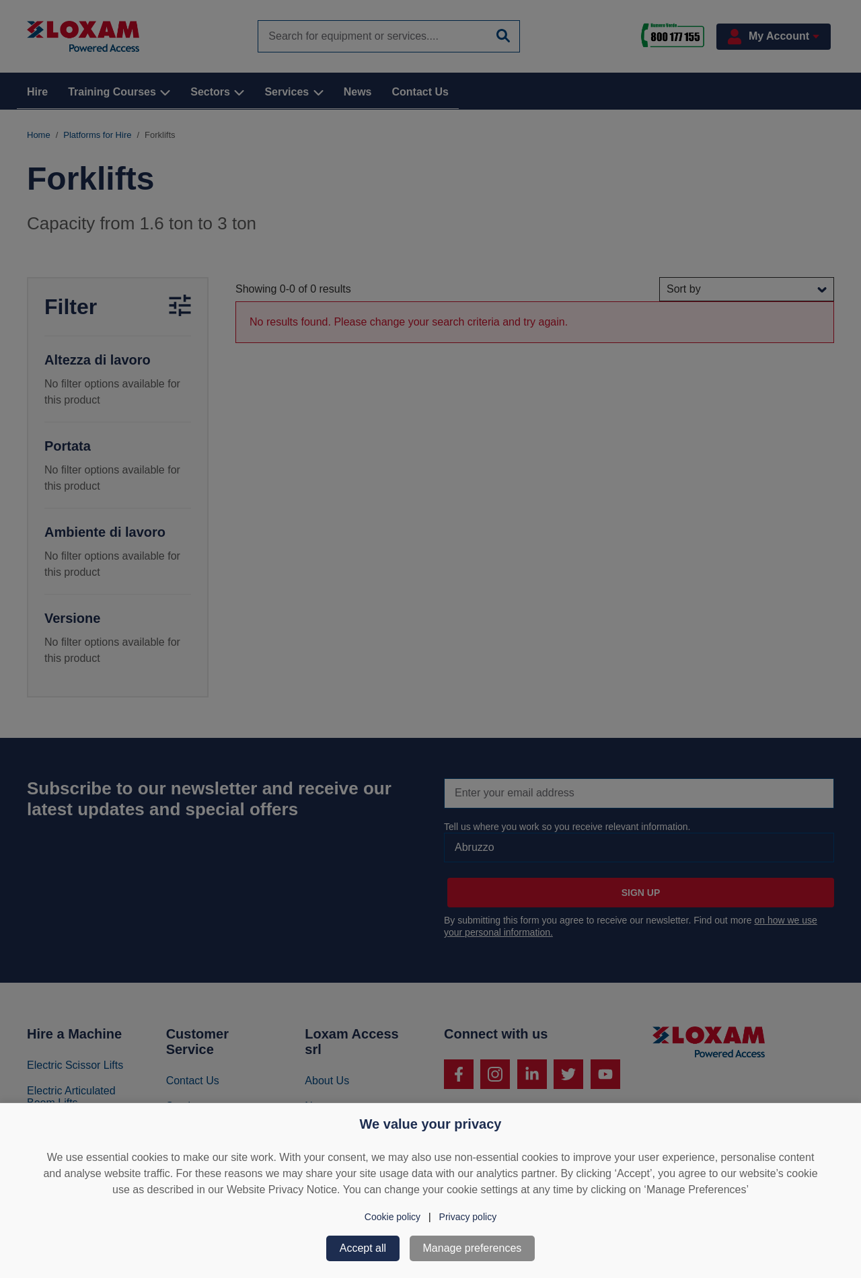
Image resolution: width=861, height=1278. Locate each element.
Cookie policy (392, 1216)
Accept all (363, 1248)
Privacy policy (468, 1216)
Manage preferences (472, 1248)
